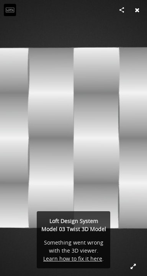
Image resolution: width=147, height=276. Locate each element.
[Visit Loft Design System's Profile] (10, 10)
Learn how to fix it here (72, 258)
